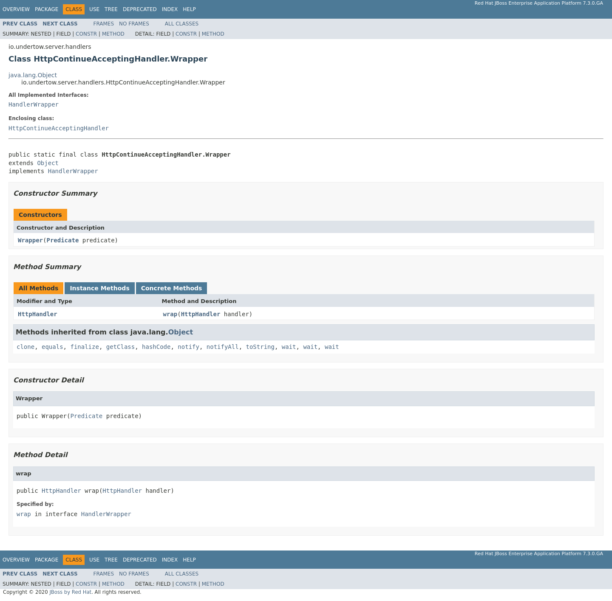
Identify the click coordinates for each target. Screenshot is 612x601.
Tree (111, 9)
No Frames (134, 24)
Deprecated (140, 9)
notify (188, 346)
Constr (86, 34)
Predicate (62, 240)
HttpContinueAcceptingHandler (58, 128)
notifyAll (223, 346)
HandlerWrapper (33, 104)
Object (48, 163)
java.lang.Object (32, 75)
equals (52, 346)
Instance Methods (99, 288)
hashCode (156, 346)
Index (170, 9)
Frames (104, 24)
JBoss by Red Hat (70, 592)
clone (25, 346)
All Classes (181, 24)
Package (46, 9)
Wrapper (30, 240)
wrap (170, 314)
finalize (84, 346)
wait (289, 346)
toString (260, 346)
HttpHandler (37, 314)
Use (94, 9)
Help (189, 9)
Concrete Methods (171, 288)
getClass (120, 346)
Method (113, 34)
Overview (16, 9)
